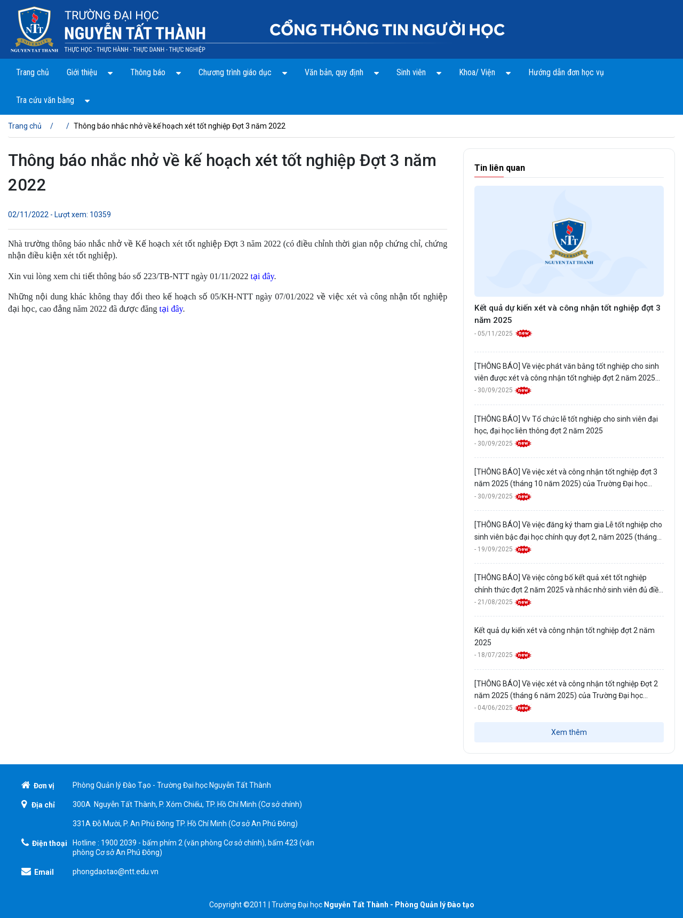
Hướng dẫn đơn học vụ (566, 72)
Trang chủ (32, 72)
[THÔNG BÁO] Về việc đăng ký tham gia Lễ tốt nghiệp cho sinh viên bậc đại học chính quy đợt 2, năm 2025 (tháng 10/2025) (568, 531)
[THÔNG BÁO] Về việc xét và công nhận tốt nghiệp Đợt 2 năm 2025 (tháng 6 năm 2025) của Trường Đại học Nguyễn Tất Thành (566, 690)
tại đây (262, 276)
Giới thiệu (90, 72)
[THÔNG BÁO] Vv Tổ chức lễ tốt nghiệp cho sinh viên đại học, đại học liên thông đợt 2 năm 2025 (566, 425)
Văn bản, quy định (342, 72)
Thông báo (155, 72)
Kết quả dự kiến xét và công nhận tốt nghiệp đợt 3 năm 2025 (567, 314)
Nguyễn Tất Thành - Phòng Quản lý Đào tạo (399, 904)
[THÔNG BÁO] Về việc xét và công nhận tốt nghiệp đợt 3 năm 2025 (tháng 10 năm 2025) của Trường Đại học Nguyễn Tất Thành (565, 479)
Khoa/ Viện (485, 72)
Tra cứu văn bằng (53, 99)
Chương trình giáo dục (242, 72)
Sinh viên (418, 72)
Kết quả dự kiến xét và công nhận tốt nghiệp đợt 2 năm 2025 (564, 636)
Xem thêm (569, 732)
